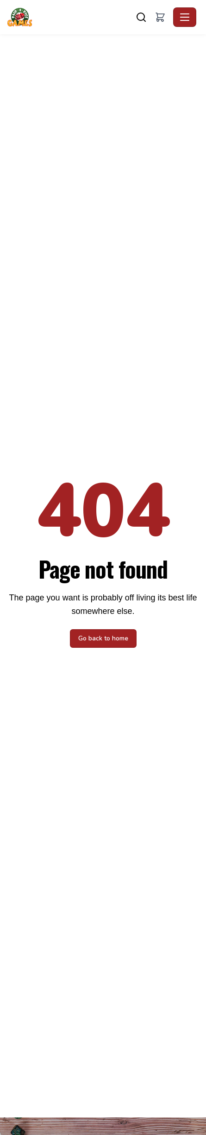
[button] (160, 17)
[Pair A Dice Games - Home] (21, 17)
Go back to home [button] (103, 638)
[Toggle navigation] (184, 17)
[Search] (141, 17)
